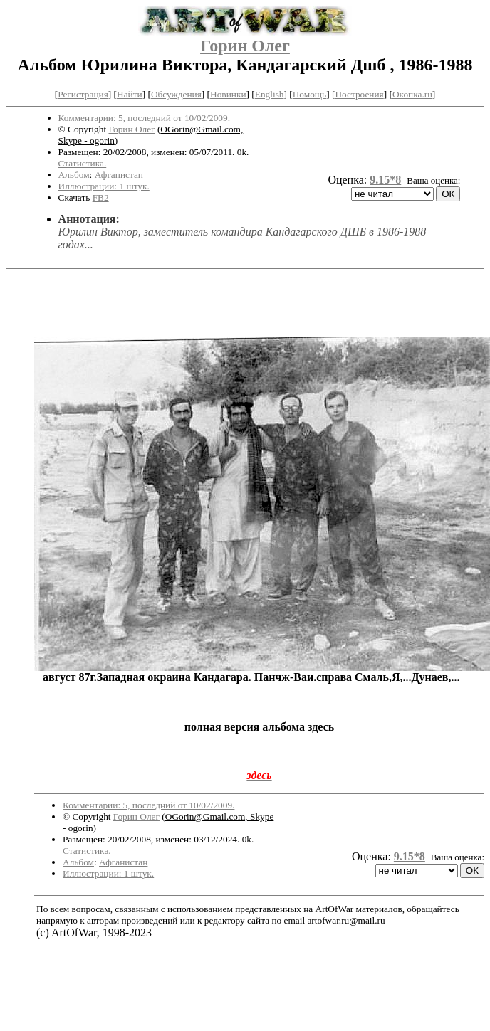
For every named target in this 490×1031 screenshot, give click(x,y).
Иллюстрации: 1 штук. (104, 186)
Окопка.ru (412, 94)
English (269, 94)
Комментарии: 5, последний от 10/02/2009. (144, 117)
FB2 (101, 197)
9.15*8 (385, 180)
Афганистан (119, 174)
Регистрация (83, 94)
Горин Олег (245, 45)
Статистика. (82, 163)
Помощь (309, 94)
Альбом (74, 174)
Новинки (228, 94)
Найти (129, 94)
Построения (359, 94)
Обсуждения (176, 94)
